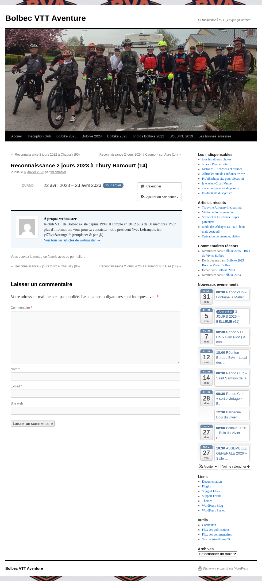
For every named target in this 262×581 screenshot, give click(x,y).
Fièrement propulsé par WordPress (225, 568)
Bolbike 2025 (66, 136)
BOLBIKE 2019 (181, 136)
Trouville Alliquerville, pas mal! (223, 207)
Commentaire (21, 308)
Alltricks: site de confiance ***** (223, 174)
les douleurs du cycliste (217, 193)
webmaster (58, 172)
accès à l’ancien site (215, 164)
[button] (159, 197)
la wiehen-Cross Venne (217, 183)
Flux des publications (216, 530)
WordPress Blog (212, 505)
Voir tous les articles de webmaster (72, 240)
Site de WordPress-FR (216, 539)
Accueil (16, 136)
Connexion (209, 525)
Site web (17, 403)
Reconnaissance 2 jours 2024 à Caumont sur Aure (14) (140, 154)
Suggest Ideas (211, 491)
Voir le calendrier (236, 466)
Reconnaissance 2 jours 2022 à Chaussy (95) (45, 154)
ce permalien (75, 257)
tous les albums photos (216, 159)
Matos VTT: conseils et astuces (222, 169)
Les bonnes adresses (215, 136)
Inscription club (39, 136)
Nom (15, 369)
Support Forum (212, 496)
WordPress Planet (213, 510)
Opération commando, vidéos (221, 236)
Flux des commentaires (217, 534)
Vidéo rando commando (217, 212)
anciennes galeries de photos (220, 188)
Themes (207, 501)
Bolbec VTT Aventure (45, 18)
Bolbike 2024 (92, 136)
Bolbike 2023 (117, 136)
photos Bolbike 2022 (148, 136)
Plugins (207, 486)
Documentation (212, 481)
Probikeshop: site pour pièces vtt (223, 178)
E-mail (16, 386)
